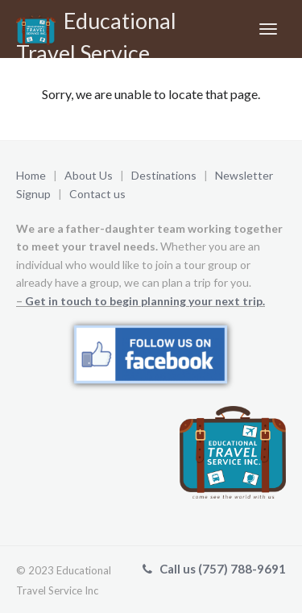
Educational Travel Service (96, 32)
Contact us (97, 194)
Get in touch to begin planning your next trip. (145, 301)
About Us (88, 175)
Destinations (164, 175)
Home (31, 175)
